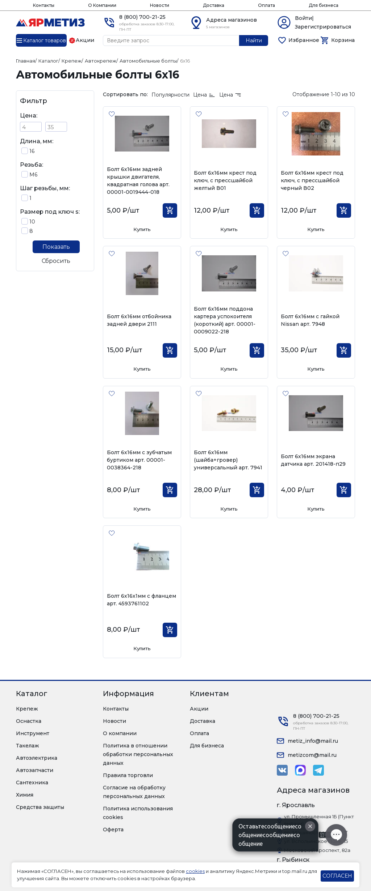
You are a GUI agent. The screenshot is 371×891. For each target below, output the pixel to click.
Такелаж (27, 745)
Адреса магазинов (231, 20)
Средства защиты (40, 807)
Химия (24, 795)
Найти (254, 40)
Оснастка (28, 721)
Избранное (303, 40)
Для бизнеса (323, 5)
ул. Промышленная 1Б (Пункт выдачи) (319, 820)
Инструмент (32, 733)
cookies (195, 871)
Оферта (113, 829)
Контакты (43, 5)
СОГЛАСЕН (337, 876)
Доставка (213, 5)
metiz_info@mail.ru (313, 741)
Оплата (266, 5)
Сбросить (56, 260)
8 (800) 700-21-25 (142, 17)
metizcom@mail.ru (312, 755)
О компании (120, 733)
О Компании (102, 5)
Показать (56, 246)
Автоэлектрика (36, 758)
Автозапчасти (34, 770)
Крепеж (27, 708)
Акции (199, 708)
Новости (159, 5)
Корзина (343, 40)
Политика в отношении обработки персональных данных (138, 754)
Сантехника (32, 782)
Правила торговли (128, 775)
